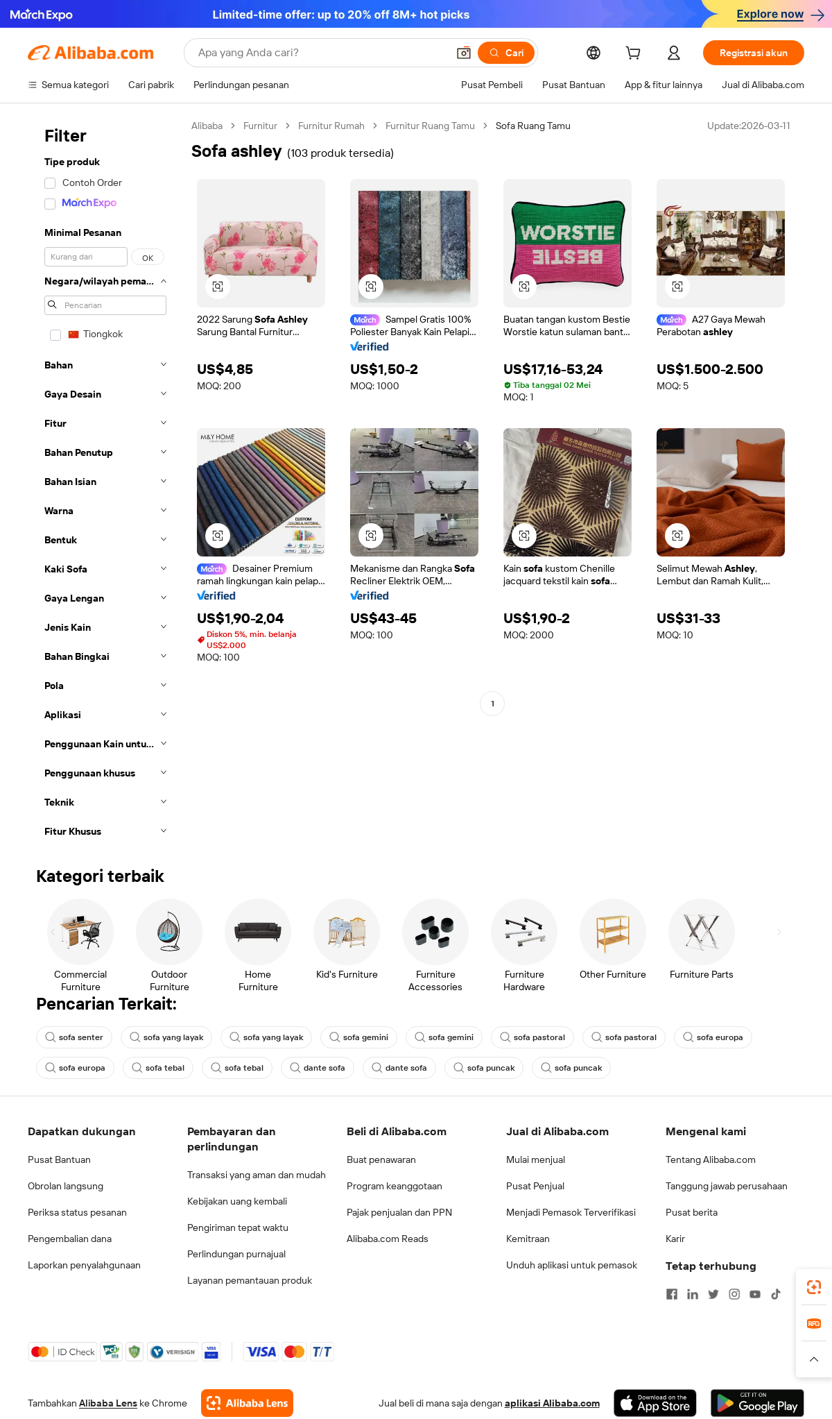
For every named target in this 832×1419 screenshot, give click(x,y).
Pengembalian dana (70, 1238)
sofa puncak (483, 1067)
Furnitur (260, 125)
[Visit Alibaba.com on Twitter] (713, 1294)
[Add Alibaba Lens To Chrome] (247, 1403)
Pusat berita (692, 1212)
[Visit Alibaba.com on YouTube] (755, 1294)
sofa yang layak (166, 1037)
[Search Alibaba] (321, 52)
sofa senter (74, 1037)
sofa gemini (358, 1037)
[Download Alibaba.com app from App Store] (655, 1403)
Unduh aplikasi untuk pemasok (571, 1265)
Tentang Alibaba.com (711, 1159)
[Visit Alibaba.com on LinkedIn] (692, 1294)
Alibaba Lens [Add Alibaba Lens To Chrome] (108, 1403)
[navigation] (105, 482)
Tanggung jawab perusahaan (727, 1185)
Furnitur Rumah (331, 125)
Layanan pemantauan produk (249, 1280)
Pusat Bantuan (59, 1159)
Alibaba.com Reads (387, 1238)
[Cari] (506, 53)
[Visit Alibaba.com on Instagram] (734, 1294)
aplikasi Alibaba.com (552, 1403)
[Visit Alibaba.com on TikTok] (776, 1294)
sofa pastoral (532, 1037)
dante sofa (317, 1067)
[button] (464, 52)
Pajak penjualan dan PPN (399, 1212)
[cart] (635, 54)
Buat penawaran (381, 1159)
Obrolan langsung (65, 1185)
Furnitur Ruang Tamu (430, 125)
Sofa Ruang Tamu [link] (533, 125)
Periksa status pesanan (77, 1212)
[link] (814, 1287)
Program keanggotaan (394, 1185)
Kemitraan (528, 1238)
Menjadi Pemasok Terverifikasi (571, 1212)
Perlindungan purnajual (236, 1253)
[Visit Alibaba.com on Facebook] (672, 1294)
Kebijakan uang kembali (237, 1201)
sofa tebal (158, 1067)
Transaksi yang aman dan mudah (256, 1174)
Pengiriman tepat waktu (237, 1227)
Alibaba (207, 125)
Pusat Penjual (535, 1185)
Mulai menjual (535, 1159)
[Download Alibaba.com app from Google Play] (757, 1403)
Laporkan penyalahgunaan (84, 1265)
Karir (675, 1238)
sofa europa (713, 1037)
